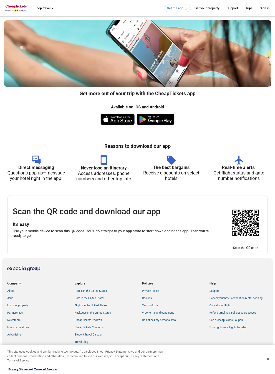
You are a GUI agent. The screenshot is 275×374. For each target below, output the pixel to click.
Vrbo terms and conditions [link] (158, 312)
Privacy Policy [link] (150, 290)
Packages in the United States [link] (93, 312)
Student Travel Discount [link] (89, 334)
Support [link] (214, 290)
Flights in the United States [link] (91, 305)
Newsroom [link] (13, 320)
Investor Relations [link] (18, 327)
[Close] (268, 359)
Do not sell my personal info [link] (159, 320)
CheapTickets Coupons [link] (89, 327)
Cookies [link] (147, 298)
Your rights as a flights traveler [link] (227, 327)
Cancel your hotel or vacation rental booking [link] (236, 298)
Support (232, 8)
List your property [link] (17, 305)
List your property (206, 8)
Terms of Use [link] (150, 305)
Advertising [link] (14, 334)
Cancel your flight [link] (220, 305)
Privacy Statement (20, 369)
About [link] (11, 290)
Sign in (265, 8)
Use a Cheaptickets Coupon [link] (226, 320)
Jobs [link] (10, 298)
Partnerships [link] (15, 312)
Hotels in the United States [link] (91, 290)
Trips (249, 8)
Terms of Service (45, 369)
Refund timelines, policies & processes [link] (232, 312)
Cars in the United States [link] (89, 298)
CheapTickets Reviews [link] (88, 320)
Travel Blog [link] (81, 341)
